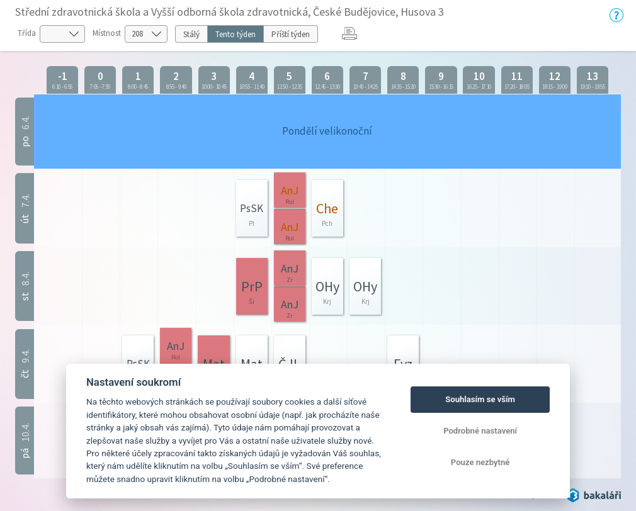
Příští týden (290, 34)
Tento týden (235, 34)
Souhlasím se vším (480, 399)
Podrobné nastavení (480, 430)
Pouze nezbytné (480, 462)
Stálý (191, 34)
